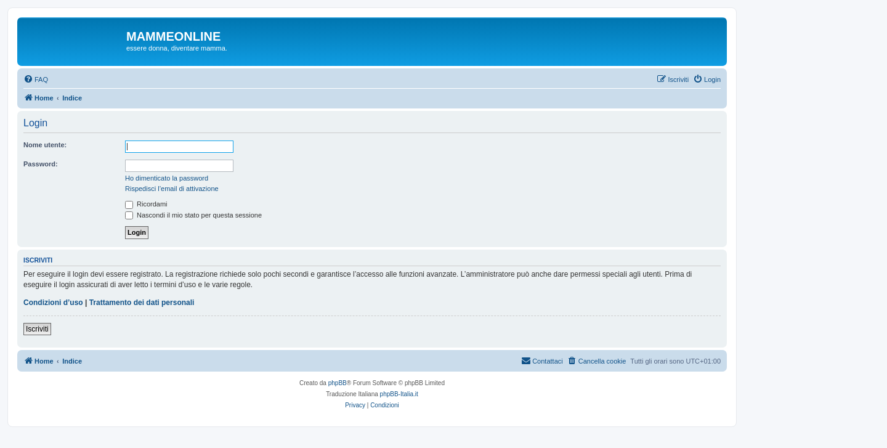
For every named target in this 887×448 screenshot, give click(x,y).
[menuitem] (35, 79)
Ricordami (146, 204)
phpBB (337, 383)
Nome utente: (45, 145)
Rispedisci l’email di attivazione (172, 188)
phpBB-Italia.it (399, 394)
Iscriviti (37, 329)
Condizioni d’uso (53, 302)
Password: (40, 164)
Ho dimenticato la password (166, 178)
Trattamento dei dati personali (142, 302)
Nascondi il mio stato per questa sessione (193, 215)
